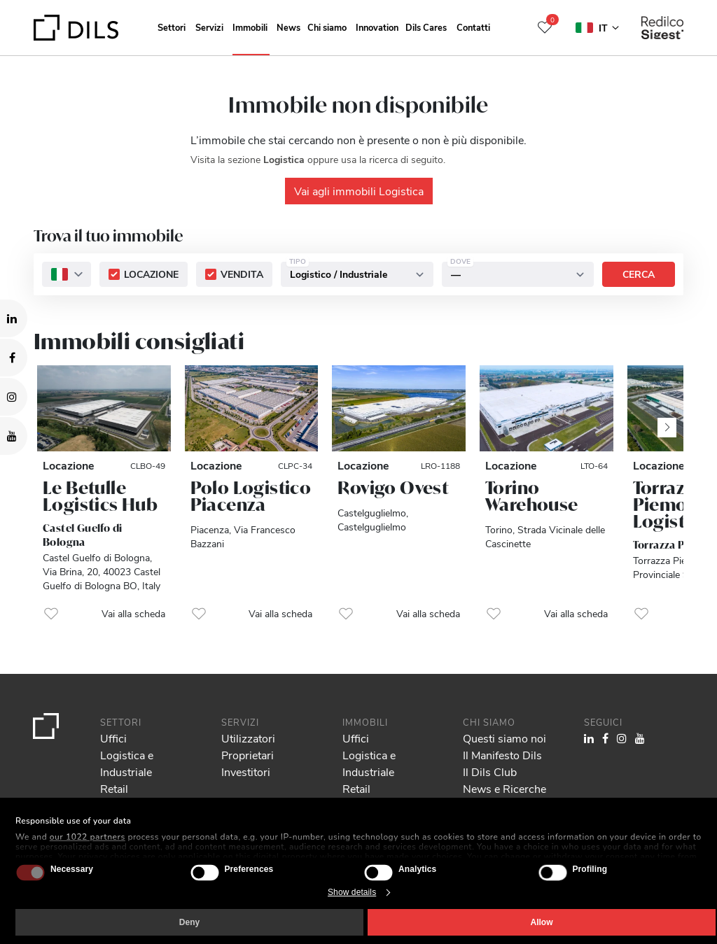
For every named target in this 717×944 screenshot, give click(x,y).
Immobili (249, 27)
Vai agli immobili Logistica (359, 190)
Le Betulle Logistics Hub (100, 496)
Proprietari (247, 754)
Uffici (113, 738)
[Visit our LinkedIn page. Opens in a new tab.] (13, 318)
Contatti (473, 27)
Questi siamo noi (504, 738)
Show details (352, 892)
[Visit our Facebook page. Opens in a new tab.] (13, 357)
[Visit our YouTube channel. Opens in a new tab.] (13, 436)
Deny (189, 922)
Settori (172, 27)
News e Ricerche (504, 788)
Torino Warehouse (531, 496)
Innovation (377, 27)
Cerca (638, 274)
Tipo (297, 261)
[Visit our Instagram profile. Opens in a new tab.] (13, 397)
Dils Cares (426, 27)
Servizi (209, 27)
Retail (114, 788)
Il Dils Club (490, 771)
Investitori (245, 771)
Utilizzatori (248, 738)
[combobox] (66, 274)
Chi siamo (327, 27)
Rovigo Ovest (392, 488)
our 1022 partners (87, 837)
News (288, 27)
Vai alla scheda (133, 613)
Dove (460, 261)
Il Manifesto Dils (502, 754)
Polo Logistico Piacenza (251, 496)
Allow (542, 922)
